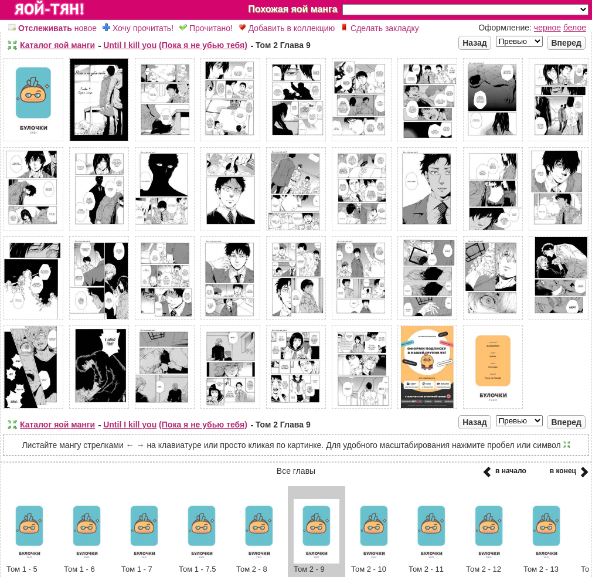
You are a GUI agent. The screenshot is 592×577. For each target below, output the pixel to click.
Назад (474, 42)
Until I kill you (129, 45)
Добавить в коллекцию (287, 28)
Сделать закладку (380, 28)
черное (547, 27)
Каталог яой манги (57, 45)
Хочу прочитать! (138, 28)
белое (574, 27)
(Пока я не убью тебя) (203, 45)
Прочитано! (206, 28)
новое (52, 28)
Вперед (566, 42)
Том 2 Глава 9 (283, 45)
